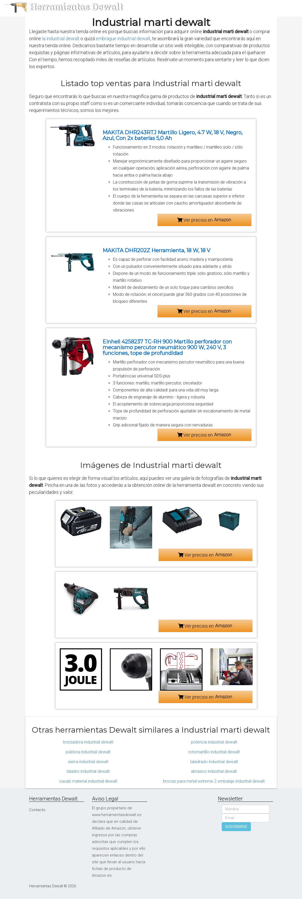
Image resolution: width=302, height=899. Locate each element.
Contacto (37, 809)
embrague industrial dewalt (123, 38)
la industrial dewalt (60, 38)
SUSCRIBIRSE (236, 827)
